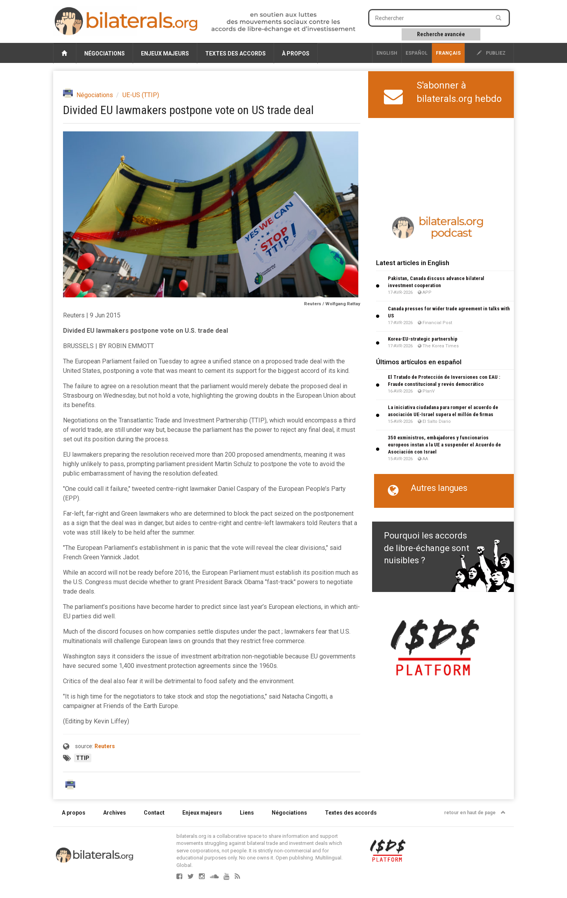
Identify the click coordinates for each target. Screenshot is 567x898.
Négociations (104, 53)
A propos (73, 812)
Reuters (104, 746)
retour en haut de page (475, 812)
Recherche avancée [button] (441, 34)
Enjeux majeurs (165, 53)
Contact (154, 812)
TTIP (82, 758)
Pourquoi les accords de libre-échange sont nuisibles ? (426, 548)
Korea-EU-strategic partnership (423, 339)
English (386, 53)
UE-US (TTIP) (140, 95)
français (448, 53)
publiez (491, 53)
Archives (114, 812)
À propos (295, 53)
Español (417, 53)
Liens (247, 812)
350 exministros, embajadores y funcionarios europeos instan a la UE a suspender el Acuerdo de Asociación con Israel (444, 445)
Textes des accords (235, 53)
